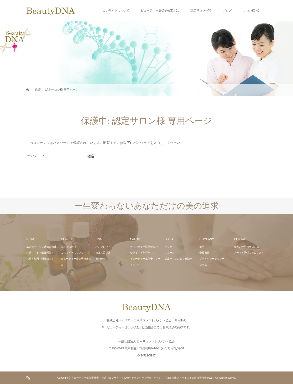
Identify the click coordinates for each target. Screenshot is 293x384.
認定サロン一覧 (201, 10)
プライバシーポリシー (211, 258)
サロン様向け (252, 10)
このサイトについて (116, 10)
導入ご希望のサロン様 (246, 246)
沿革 (201, 246)
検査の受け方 (103, 252)
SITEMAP (101, 258)
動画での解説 (68, 246)
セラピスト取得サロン (142, 252)
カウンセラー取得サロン (144, 246)
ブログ (227, 10)
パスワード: (56, 156)
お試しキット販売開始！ (40, 252)
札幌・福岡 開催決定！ (40, 258)
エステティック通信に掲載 (41, 246)
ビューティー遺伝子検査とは (160, 10)
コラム (203, 264)
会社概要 (204, 252)
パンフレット (103, 246)
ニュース (170, 252)
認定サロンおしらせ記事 (178, 258)
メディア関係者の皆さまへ (249, 252)
